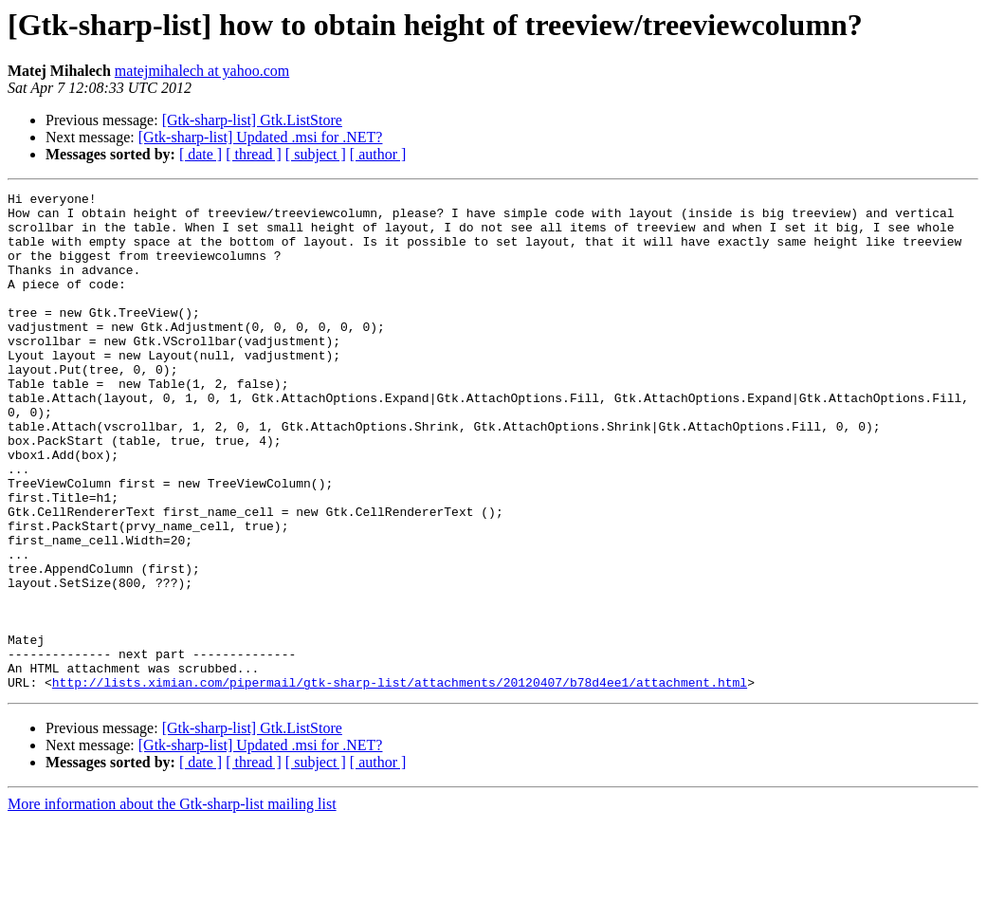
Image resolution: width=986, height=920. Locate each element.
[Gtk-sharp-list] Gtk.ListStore (252, 120)
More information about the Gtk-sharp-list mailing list (172, 903)
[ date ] (200, 154)
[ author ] (378, 154)
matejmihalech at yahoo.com (202, 71)
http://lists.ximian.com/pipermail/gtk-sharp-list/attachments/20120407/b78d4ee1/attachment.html (399, 781)
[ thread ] (254, 154)
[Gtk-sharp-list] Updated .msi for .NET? (260, 137)
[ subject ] (315, 154)
